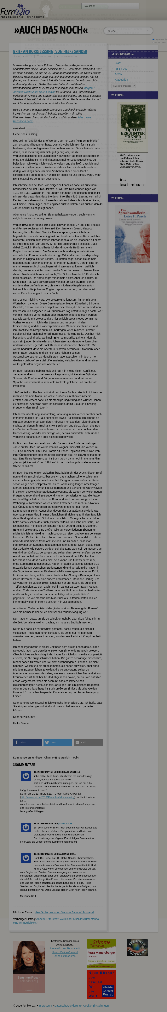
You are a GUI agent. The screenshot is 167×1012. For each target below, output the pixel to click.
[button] (27, 742)
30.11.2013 (46, 56)
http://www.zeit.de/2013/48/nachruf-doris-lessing (47, 797)
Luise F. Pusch (24, 56)
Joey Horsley (65, 823)
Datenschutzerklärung (67, 1005)
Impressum (45, 1005)
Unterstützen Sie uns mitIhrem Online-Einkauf (65, 952)
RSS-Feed (121, 68)
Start (118, 63)
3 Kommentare (68, 56)
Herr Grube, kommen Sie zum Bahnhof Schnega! (64, 912)
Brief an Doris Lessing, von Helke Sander (50, 51)
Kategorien (121, 79)
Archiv (118, 74)
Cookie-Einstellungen (96, 1005)
